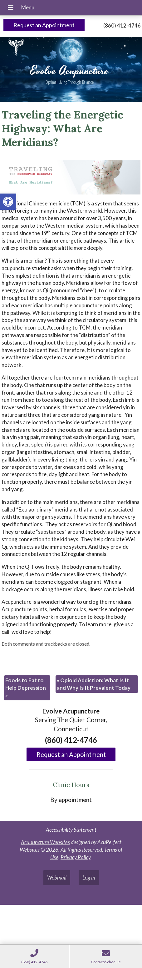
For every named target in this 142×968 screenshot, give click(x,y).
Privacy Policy (76, 857)
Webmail (56, 877)
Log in (88, 877)
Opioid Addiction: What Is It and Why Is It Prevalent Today (93, 684)
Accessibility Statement (71, 829)
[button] (8, 202)
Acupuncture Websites (45, 842)
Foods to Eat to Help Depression (25, 687)
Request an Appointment (44, 25)
